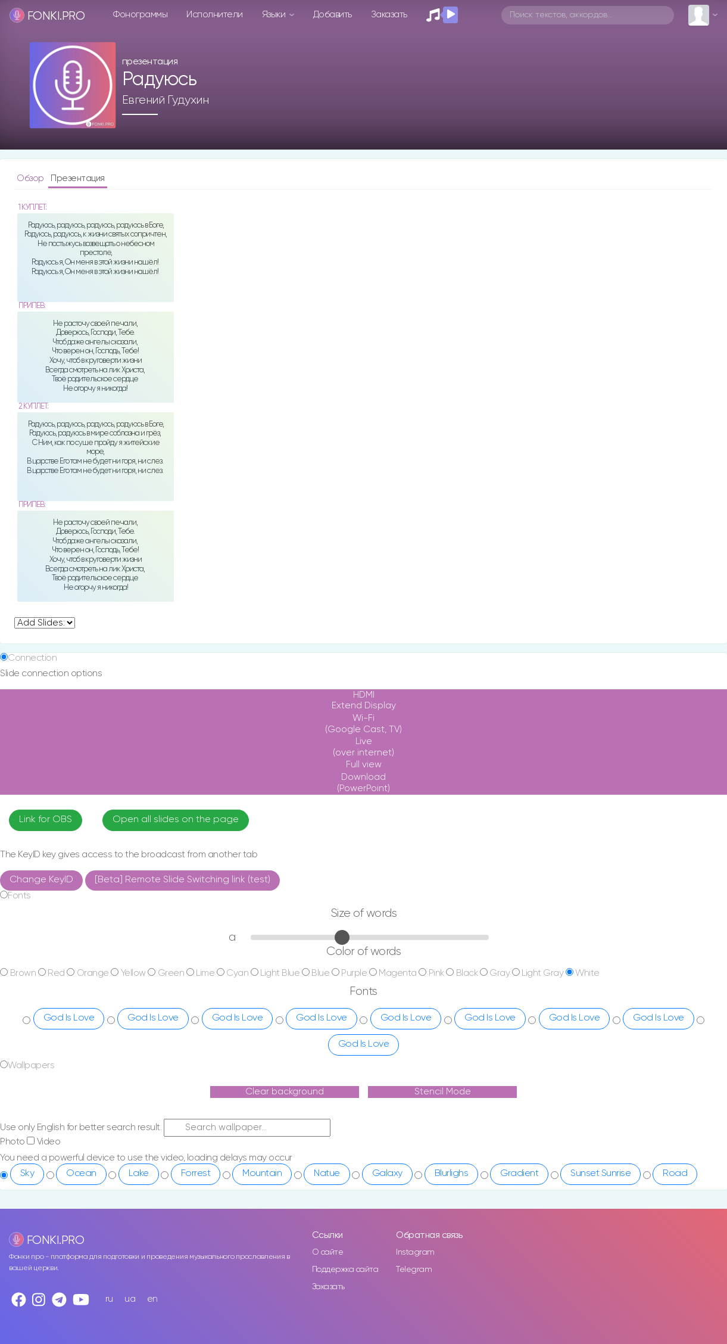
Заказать (389, 14)
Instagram (415, 1252)
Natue (327, 1173)
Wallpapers (31, 1065)
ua (129, 1299)
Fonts (19, 895)
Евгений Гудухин (165, 100)
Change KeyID (41, 880)
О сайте (328, 1252)
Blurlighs (452, 1173)
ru (109, 1299)
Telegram (414, 1269)
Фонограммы (140, 14)
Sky (27, 1173)
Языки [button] (275, 14)
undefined (44, 623)
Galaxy (387, 1173)
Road (675, 1173)
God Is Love (69, 1018)
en (152, 1299)
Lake (139, 1173)
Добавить (332, 14)
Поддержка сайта (345, 1269)
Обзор (31, 178)
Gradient (519, 1173)
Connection (32, 658)
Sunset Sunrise (600, 1173)
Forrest (196, 1173)
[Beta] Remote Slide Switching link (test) (182, 880)
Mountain (262, 1173)
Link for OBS (45, 820)
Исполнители (214, 14)
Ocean (81, 1173)
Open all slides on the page (176, 820)
